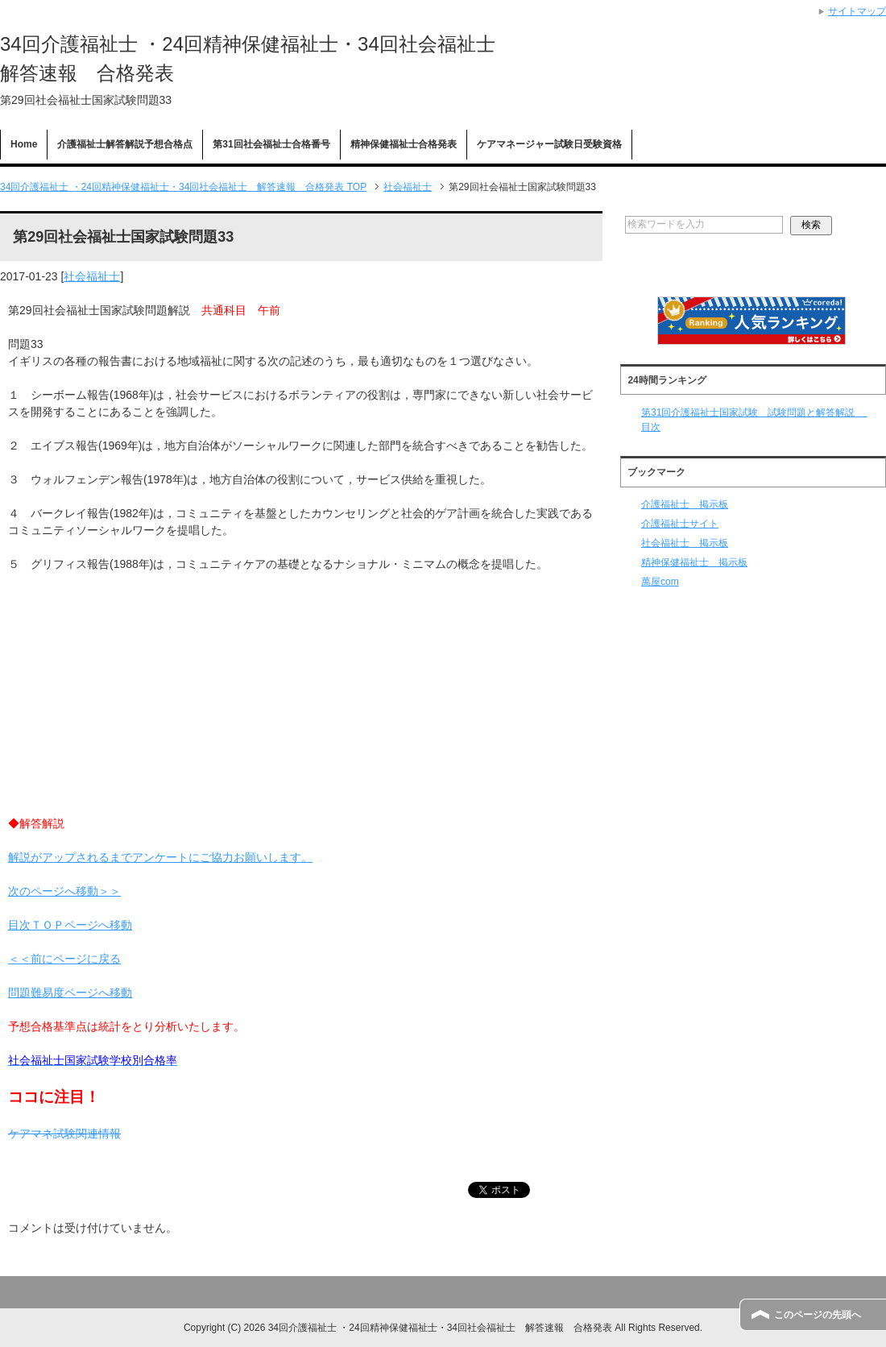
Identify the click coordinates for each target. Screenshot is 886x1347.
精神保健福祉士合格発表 (403, 144)
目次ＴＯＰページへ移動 (70, 924)
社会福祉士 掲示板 (684, 543)
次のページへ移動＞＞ (64, 891)
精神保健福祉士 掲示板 (694, 562)
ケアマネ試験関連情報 (64, 1133)
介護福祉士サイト (679, 523)
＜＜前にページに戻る (64, 958)
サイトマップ (857, 11)
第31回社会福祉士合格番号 (271, 144)
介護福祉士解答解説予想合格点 (125, 144)
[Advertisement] (301, 702)
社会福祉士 (92, 276)
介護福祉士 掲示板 (684, 504)
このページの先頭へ (817, 1314)
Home (23, 144)
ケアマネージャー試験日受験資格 (549, 144)
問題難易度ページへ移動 (70, 992)
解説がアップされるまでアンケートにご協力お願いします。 (160, 857)
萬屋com (660, 581)
